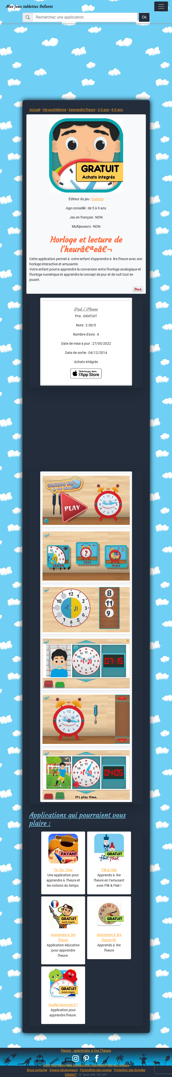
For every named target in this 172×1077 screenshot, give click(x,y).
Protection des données (129, 1070)
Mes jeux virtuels (118, 1065)
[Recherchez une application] (85, 17)
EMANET (71, 1075)
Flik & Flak (109, 870)
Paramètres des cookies (96, 1070)
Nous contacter (37, 1070)
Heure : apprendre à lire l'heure (86, 1050)
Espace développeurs (64, 1070)
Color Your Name (54, 1065)
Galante (98, 199)
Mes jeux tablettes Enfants (29, 6)
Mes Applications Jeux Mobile (86, 1065)
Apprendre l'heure (82, 110)
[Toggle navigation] (161, 6)
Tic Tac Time (63, 870)
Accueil (34, 110)
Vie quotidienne (54, 110)
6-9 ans (117, 110)
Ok (144, 17)
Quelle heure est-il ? (63, 1005)
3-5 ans (103, 110)
